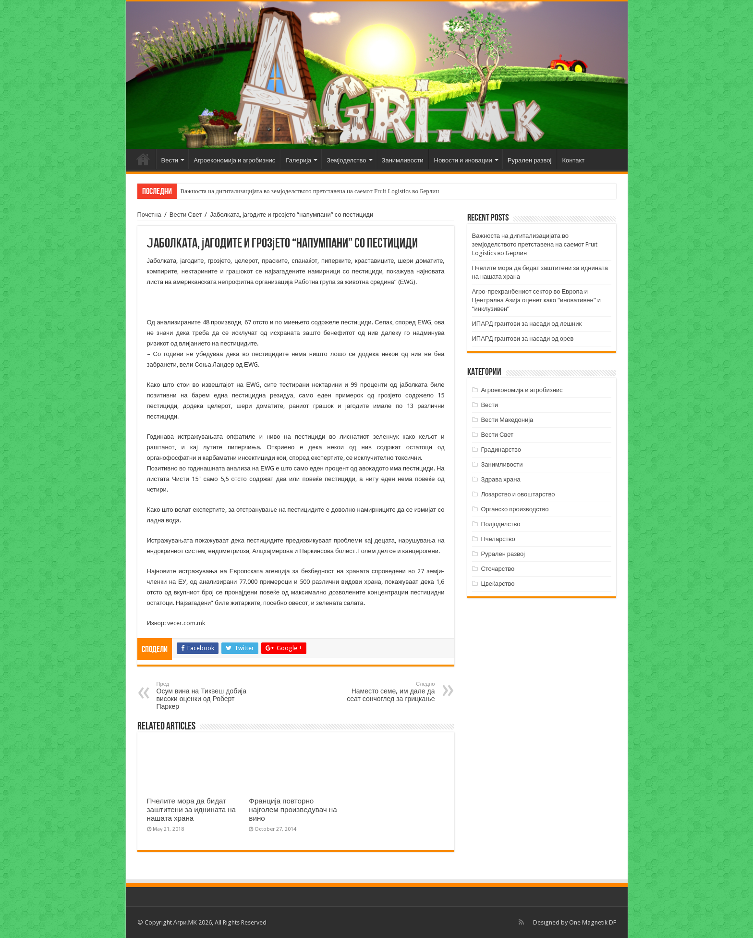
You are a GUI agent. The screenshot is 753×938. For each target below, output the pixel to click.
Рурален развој (530, 160)
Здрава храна (500, 479)
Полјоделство (500, 524)
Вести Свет (186, 214)
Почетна (143, 159)
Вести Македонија (507, 419)
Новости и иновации (463, 160)
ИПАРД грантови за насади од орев (523, 338)
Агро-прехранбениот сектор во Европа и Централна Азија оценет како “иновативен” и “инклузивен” (536, 300)
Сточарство (497, 568)
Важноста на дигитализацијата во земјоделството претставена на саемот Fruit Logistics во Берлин (310, 191)
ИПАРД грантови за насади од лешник (527, 323)
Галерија (298, 160)
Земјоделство (346, 160)
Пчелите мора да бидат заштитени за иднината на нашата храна (191, 810)
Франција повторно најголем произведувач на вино (293, 810)
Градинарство (501, 449)
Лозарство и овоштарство (518, 494)
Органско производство (514, 509)
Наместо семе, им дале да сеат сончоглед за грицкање (386, 692)
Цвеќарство (497, 583)
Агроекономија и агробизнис (234, 160)
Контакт (573, 160)
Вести (170, 160)
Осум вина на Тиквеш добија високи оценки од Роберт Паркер (206, 695)
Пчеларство (498, 539)
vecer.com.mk (186, 623)
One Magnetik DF (592, 922)
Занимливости (403, 160)
